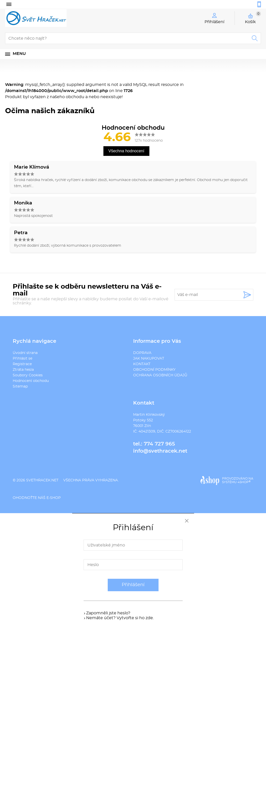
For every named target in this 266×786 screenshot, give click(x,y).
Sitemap (20, 386)
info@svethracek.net (160, 451)
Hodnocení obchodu (31, 381)
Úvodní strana (25, 353)
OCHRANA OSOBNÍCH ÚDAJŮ (160, 375)
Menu (19, 54)
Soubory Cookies (28, 375)
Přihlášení (133, 585)
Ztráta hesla (23, 370)
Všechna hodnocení (126, 151)
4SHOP (244, 482)
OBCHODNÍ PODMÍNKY (154, 370)
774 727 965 (159, 444)
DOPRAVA (142, 353)
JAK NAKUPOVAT (148, 358)
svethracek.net (42, 480)
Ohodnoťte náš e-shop (37, 498)
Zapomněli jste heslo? (108, 613)
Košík (253, 17)
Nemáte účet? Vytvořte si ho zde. (120, 618)
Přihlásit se (22, 358)
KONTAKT (141, 364)
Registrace (22, 364)
